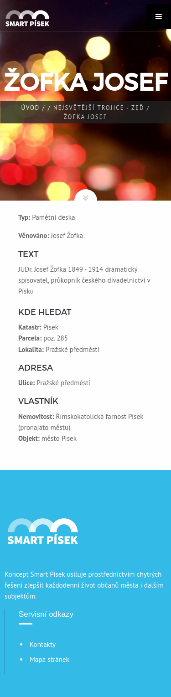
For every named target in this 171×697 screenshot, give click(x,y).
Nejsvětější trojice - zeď (99, 108)
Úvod (30, 108)
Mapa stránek (49, 659)
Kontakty (43, 644)
